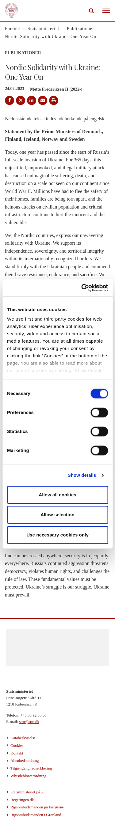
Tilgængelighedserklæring (31, 768)
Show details (82, 475)
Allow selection (57, 514)
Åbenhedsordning (24, 760)
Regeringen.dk (22, 799)
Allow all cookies (57, 494)
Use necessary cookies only (57, 534)
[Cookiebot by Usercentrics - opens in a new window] (82, 288)
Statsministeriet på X (27, 792)
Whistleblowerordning (28, 775)
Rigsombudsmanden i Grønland (35, 814)
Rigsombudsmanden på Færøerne (37, 807)
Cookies (17, 745)
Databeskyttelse (23, 738)
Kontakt (16, 753)
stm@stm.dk (29, 721)
